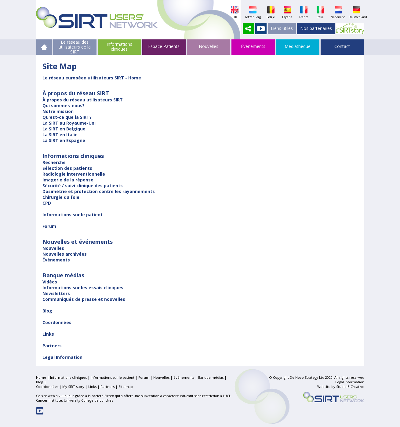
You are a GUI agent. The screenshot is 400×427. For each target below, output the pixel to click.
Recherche (54, 162)
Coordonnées (56, 322)
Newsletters (56, 293)
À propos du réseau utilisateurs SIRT (82, 100)
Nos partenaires (316, 28)
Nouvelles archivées (64, 254)
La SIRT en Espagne (63, 140)
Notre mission (58, 111)
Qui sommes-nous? (63, 105)
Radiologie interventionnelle (73, 174)
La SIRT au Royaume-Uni (69, 123)
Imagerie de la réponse (67, 180)
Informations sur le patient (72, 214)
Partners (52, 346)
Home (41, 377)
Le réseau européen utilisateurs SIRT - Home (91, 78)
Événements (56, 260)
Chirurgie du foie (60, 197)
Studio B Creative (350, 386)
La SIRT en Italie (60, 134)
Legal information (349, 382)
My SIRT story (73, 386)
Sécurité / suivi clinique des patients (82, 185)
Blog (47, 311)
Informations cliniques (119, 46)
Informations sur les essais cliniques (82, 287)
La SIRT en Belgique (63, 129)
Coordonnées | (49, 386)
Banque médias (211, 377)
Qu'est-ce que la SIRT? (67, 117)
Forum (49, 226)
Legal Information (62, 357)
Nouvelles (53, 248)
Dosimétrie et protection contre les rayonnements (98, 191)
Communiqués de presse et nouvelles (83, 299)
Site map (125, 386)
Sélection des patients (67, 168)
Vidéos (49, 282)
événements (183, 377)
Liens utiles (282, 28)
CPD (46, 203)
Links (48, 334)
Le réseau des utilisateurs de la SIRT (75, 44)
